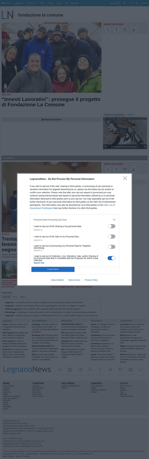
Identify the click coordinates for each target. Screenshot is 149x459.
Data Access (74, 280)
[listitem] (74, 219)
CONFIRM (53, 269)
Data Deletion (57, 280)
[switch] (111, 226)
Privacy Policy (91, 280)
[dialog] (74, 229)
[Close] (126, 179)
